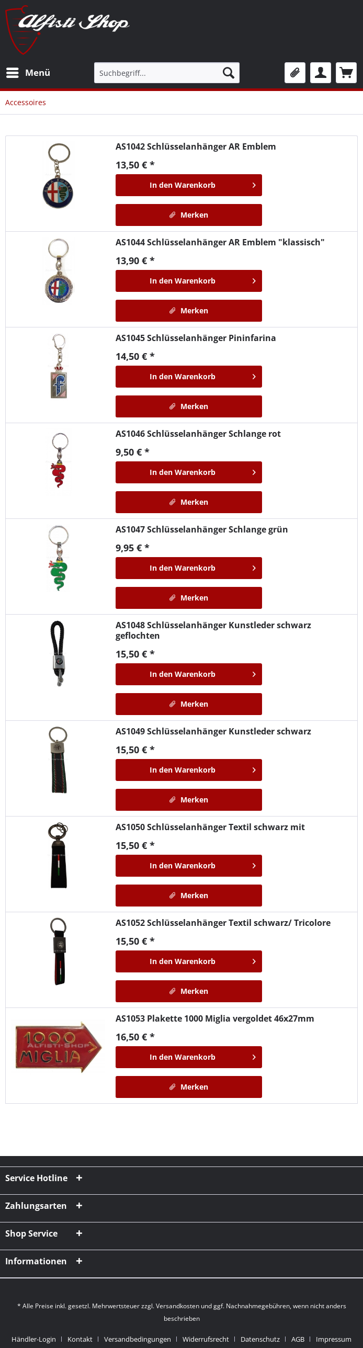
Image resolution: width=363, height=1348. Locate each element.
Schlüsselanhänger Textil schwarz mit (210, 827)
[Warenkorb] (346, 72)
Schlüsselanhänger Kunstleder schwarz (213, 731)
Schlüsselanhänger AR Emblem (196, 146)
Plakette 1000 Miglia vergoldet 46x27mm (215, 1018)
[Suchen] (229, 72)
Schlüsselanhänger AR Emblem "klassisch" (220, 242)
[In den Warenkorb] (189, 185)
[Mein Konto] (320, 72)
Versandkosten (177, 1305)
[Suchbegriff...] (167, 72)
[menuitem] (27, 72)
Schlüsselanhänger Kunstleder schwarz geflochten (213, 630)
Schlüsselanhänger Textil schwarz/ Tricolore (223, 922)
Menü (28, 71)
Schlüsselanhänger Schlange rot (198, 433)
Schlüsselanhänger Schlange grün (202, 529)
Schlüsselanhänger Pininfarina (196, 338)
